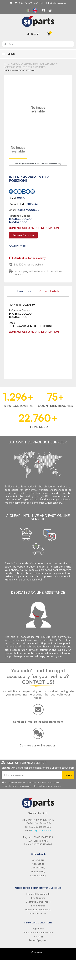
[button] (23, 235)
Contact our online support (38, 745)
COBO (21, 198)
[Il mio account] (33, 34)
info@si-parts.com (41, 830)
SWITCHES (40, 67)
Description (24, 291)
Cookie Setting (38, 875)
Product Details (49, 291)
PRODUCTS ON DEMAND (21, 64)
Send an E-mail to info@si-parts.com (38, 721)
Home (6, 64)
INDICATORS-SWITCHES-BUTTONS (19, 67)
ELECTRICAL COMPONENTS (45, 64)
